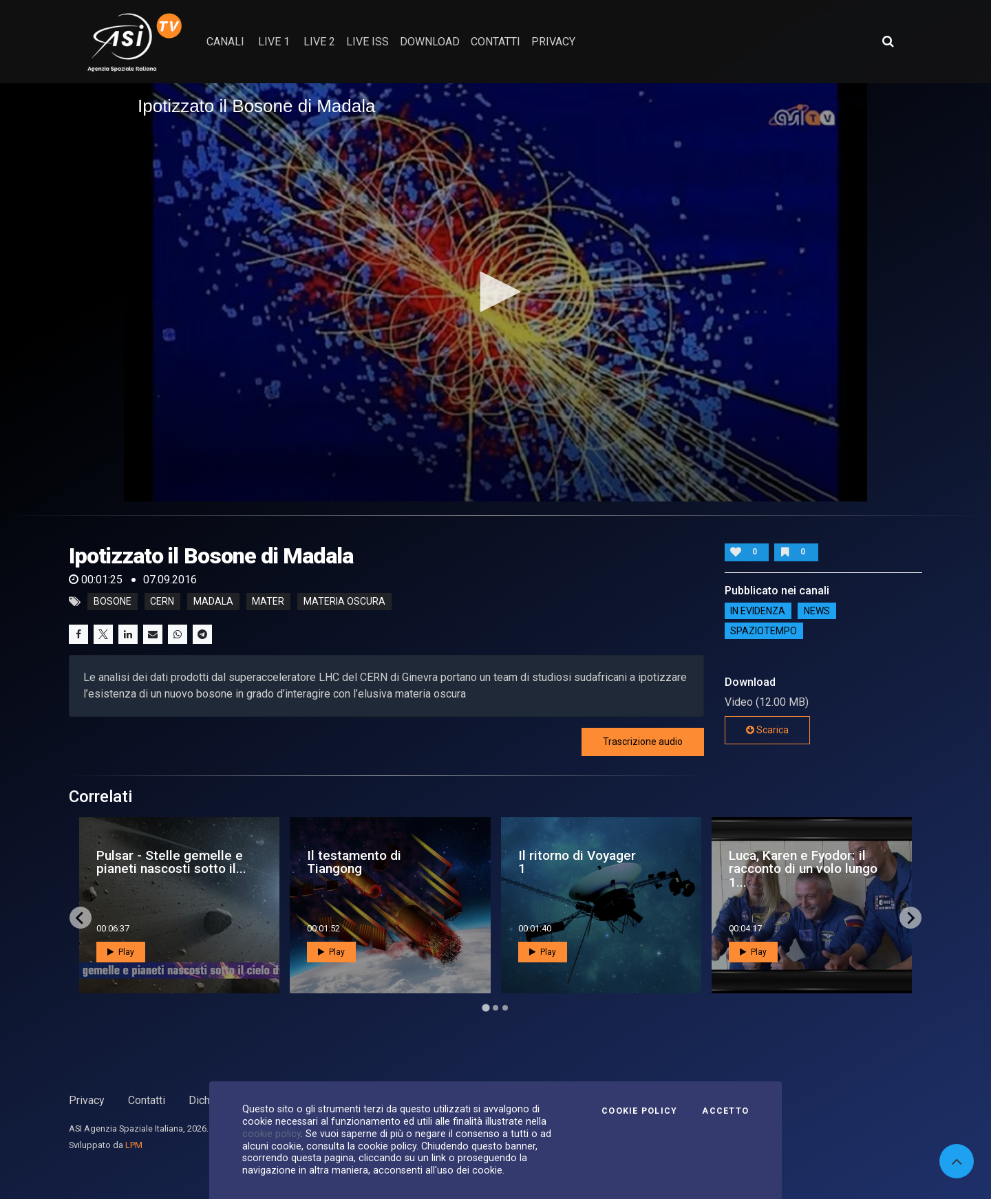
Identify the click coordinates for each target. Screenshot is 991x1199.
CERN (162, 601)
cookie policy (271, 1133)
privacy (553, 41)
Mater (268, 601)
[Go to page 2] (495, 1008)
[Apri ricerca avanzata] (887, 41)
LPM (133, 1145)
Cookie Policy (639, 1111)
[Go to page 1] (485, 1008)
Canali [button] (225, 41)
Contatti (146, 1100)
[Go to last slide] (81, 918)
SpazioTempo (763, 630)
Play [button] (120, 952)
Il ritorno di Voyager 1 (577, 861)
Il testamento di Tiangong (354, 861)
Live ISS (367, 41)
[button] (495, 291)
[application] (495, 292)
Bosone (112, 601)
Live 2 (319, 41)
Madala (213, 601)
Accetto (725, 1111)
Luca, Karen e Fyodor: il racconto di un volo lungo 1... (803, 868)
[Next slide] (910, 918)
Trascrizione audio (643, 741)
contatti (495, 41)
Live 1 (274, 41)
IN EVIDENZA (757, 610)
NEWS (817, 610)
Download (430, 41)
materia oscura (344, 601)
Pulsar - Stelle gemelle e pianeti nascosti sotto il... (171, 861)
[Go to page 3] (505, 1008)
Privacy (87, 1100)
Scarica (767, 729)
